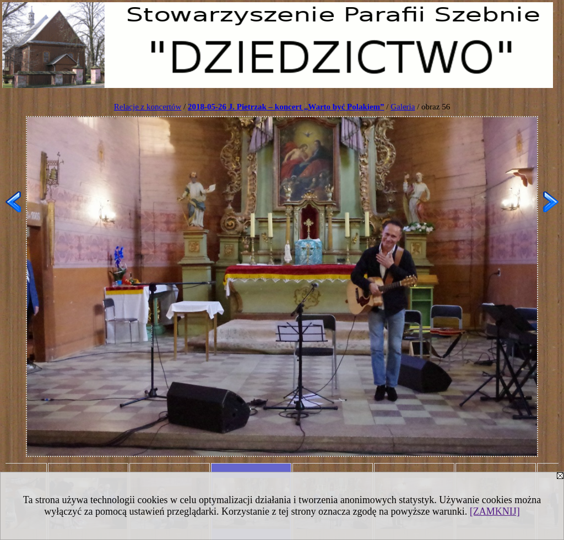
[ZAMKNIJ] (495, 511)
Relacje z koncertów (147, 106)
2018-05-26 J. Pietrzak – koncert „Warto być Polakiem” (286, 106)
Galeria (403, 106)
